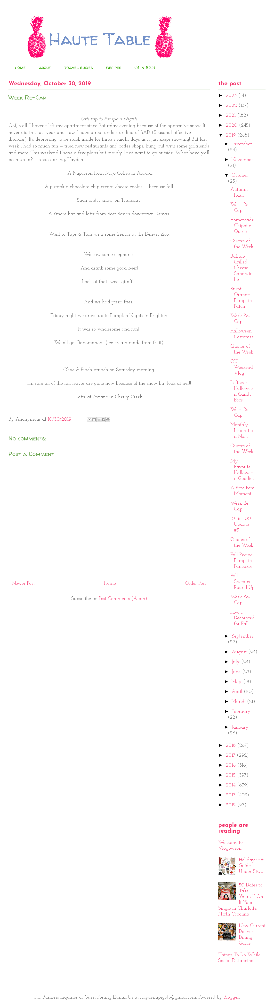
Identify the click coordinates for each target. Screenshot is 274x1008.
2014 (231, 785)
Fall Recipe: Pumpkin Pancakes (241, 561)
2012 (231, 805)
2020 (232, 125)
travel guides (78, 67)
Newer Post (23, 583)
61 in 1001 (145, 67)
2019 (231, 135)
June (237, 671)
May (237, 681)
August (240, 652)
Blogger (231, 997)
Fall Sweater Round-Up (242, 582)
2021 (231, 115)
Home (110, 583)
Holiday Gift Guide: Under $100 (251, 866)
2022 (232, 105)
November (242, 159)
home (20, 67)
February (241, 711)
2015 (231, 775)
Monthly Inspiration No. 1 (241, 431)
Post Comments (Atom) (123, 598)
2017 (231, 755)
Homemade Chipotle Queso (242, 226)
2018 (231, 745)
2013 (231, 795)
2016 (231, 765)
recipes (113, 67)
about (45, 67)
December (242, 144)
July (236, 662)
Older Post (195, 583)
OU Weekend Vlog (241, 367)
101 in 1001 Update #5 (241, 524)
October (240, 175)
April (238, 691)
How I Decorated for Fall (242, 618)
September (242, 636)
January (240, 727)
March (239, 701)
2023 (232, 95)
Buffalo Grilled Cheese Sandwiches (241, 268)
